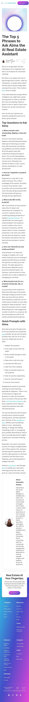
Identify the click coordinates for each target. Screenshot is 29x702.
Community (19, 653)
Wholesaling (7, 677)
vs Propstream (20, 643)
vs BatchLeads (20, 646)
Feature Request (8, 611)
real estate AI (12, 465)
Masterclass (19, 659)
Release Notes (7, 609)
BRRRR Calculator (20, 627)
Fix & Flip (6, 680)
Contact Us (19, 609)
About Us (6, 606)
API (17, 614)
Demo (5, 670)
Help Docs (18, 606)
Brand (5, 614)
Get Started (23, 3)
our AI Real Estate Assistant (14, 401)
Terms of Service (23, 688)
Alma (3, 90)
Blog (17, 656)
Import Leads (19, 611)
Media (17, 619)
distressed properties (13, 218)
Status (5, 617)
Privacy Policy (17, 688)
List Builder (6, 648)
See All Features (8, 667)
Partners (18, 617)
